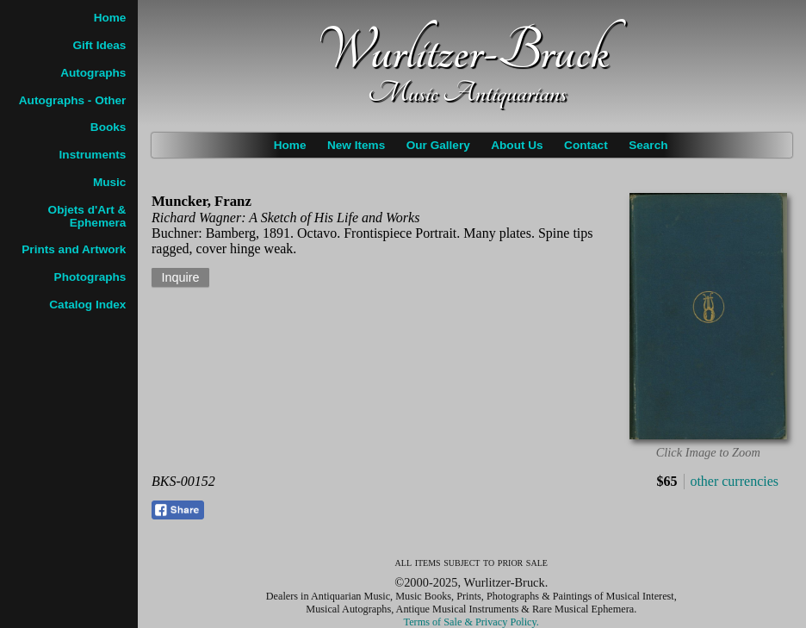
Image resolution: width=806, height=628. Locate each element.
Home (290, 145)
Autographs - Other (73, 100)
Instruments (93, 154)
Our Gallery (438, 145)
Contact (586, 145)
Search (648, 145)
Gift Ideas (99, 45)
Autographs (93, 72)
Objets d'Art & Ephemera (87, 216)
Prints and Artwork (74, 249)
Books (108, 127)
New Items (356, 145)
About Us (516, 145)
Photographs (90, 276)
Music (110, 182)
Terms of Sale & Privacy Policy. (471, 622)
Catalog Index (87, 304)
